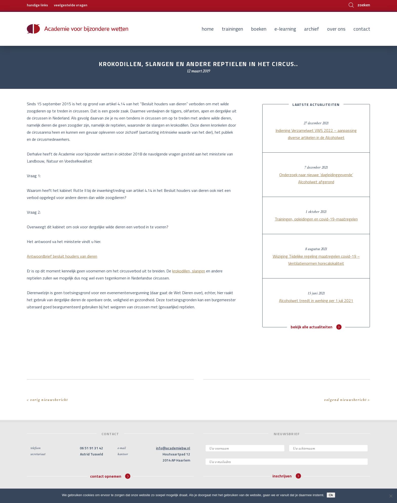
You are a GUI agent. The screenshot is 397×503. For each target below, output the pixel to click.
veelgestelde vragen (70, 5)
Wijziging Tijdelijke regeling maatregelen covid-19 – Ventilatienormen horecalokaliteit (316, 259)
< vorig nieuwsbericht (47, 400)
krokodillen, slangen (188, 271)
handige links (37, 5)
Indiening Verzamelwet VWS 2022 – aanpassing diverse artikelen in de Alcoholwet (316, 133)
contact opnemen (110, 476)
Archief (311, 29)
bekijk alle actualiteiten (316, 327)
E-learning (285, 29)
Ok (331, 495)
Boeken (258, 29)
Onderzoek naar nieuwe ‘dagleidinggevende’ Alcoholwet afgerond (316, 178)
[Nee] (390, 495)
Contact (361, 29)
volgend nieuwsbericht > (347, 400)
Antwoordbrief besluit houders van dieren (62, 256)
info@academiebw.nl (173, 448)
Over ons (336, 29)
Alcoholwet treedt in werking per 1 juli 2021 (316, 300)
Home (208, 29)
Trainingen (232, 29)
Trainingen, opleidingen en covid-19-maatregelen (316, 219)
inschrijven (286, 476)
